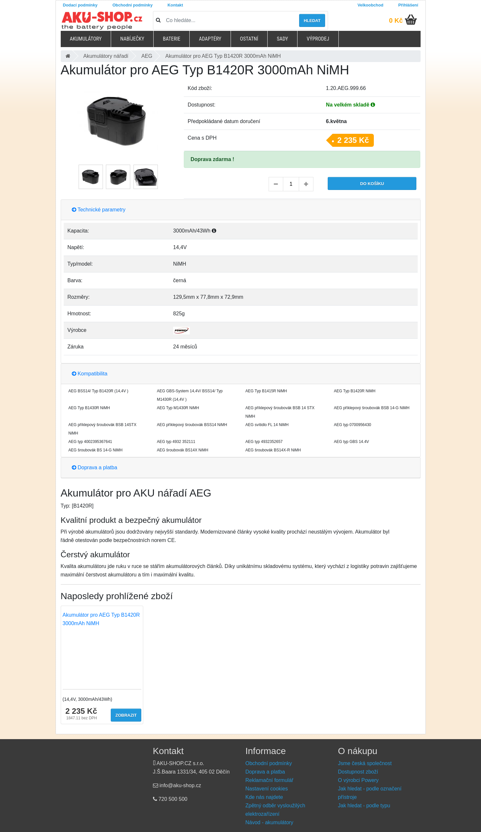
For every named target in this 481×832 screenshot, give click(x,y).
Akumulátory (86, 39)
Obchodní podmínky (132, 5)
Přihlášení (408, 5)
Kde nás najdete (264, 797)
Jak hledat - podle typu (364, 805)
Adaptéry (210, 39)
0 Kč (396, 20)
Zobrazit (126, 715)
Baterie (171, 39)
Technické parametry (99, 209)
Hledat (312, 20)
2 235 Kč (353, 140)
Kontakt (175, 5)
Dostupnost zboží (358, 772)
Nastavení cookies (267, 788)
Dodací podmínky (80, 5)
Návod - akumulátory (270, 822)
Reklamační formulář (270, 780)
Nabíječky (132, 39)
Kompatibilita (90, 373)
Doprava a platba (94, 467)
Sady (282, 39)
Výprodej (318, 39)
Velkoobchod (371, 5)
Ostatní (249, 39)
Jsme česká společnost (365, 763)
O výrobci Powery (358, 780)
